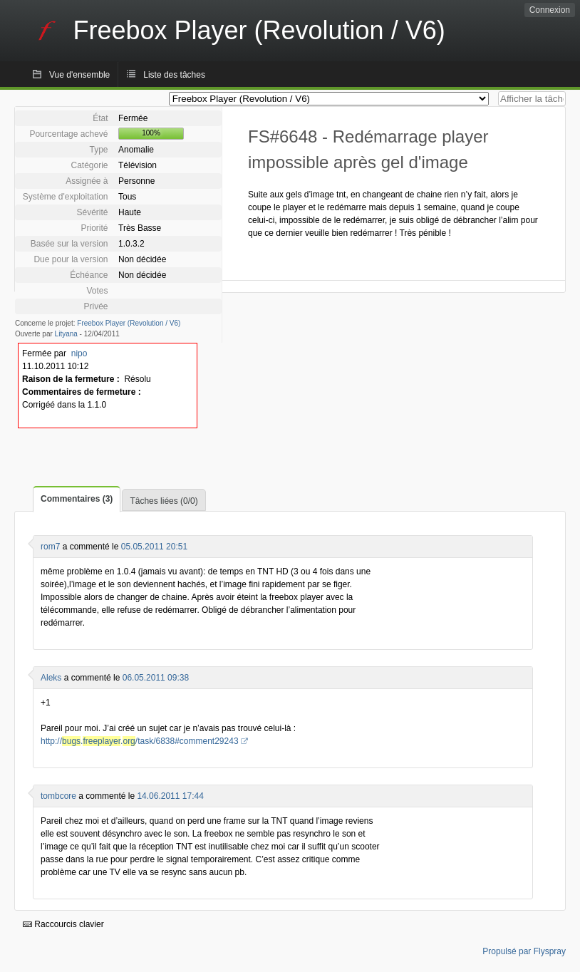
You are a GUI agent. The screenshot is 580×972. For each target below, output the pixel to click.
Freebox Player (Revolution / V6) (128, 323)
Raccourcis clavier (63, 924)
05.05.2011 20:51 (154, 547)
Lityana (66, 334)
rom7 (50, 547)
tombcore (58, 796)
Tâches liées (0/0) (163, 501)
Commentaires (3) (77, 499)
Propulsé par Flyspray (524, 951)
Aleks (51, 678)
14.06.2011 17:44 (170, 796)
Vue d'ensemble (79, 75)
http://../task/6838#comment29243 (140, 741)
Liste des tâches (174, 75)
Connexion (549, 10)
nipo (79, 353)
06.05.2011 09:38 (156, 678)
